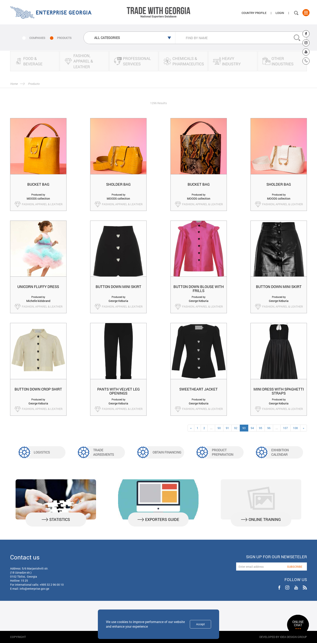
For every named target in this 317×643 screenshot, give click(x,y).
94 (252, 428)
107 (285, 428)
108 (295, 428)
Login (280, 13)
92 (235, 428)
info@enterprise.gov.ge (34, 589)
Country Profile (254, 13)
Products (33, 84)
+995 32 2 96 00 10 (52, 584)
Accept (200, 624)
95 (260, 428)
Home (14, 84)
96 (269, 428)
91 (227, 428)
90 (219, 428)
